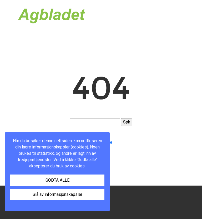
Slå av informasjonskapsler (57, 194)
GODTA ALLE (57, 180)
